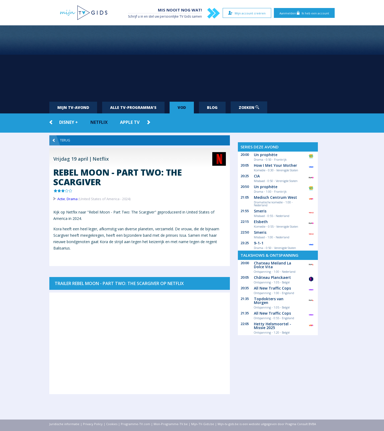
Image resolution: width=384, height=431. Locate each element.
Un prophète (265, 154)
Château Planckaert (272, 277)
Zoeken (249, 107)
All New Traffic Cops (272, 288)
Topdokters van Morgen (268, 300)
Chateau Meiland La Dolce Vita (272, 264)
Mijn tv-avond (73, 107)
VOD (182, 107)
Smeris (260, 210)
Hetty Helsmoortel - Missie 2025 (272, 325)
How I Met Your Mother (275, 165)
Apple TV (129, 122)
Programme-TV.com (135, 424)
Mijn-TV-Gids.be (202, 424)
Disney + (68, 122)
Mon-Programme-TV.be (171, 424)
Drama (72, 198)
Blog (212, 107)
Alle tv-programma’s (133, 107)
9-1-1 (258, 243)
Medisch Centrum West (275, 197)
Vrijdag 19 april (70, 159)
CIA (257, 176)
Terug (61, 140)
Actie (61, 198)
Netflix (99, 122)
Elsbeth (261, 221)
